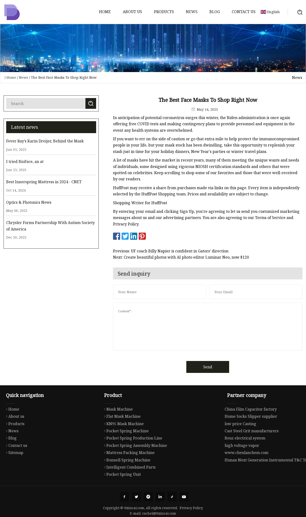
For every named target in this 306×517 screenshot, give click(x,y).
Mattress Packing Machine (128, 471)
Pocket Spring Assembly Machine (134, 464)
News (191, 11)
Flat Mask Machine (121, 435)
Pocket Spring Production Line (132, 456)
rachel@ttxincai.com (159, 513)
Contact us (244, 11)
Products (164, 11)
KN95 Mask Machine (123, 442)
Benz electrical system (245, 457)
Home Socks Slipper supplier (251, 435)
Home (105, 11)
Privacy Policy (191, 508)
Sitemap (13, 470)
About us (132, 11)
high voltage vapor (242, 464)
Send (218, 367)
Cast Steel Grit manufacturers (252, 450)
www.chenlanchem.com (246, 472)
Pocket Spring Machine (125, 449)
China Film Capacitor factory (251, 428)
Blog (214, 11)
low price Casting (240, 443)
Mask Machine (117, 427)
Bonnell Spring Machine (126, 478)
